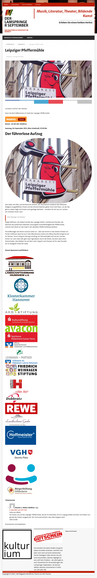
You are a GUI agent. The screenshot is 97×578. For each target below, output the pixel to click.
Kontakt (37, 4)
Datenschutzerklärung (21, 572)
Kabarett (9, 57)
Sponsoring (15, 4)
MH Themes (47, 574)
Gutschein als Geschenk (46, 544)
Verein (6, 4)
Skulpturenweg (27, 4)
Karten (29, 38)
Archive (4, 572)
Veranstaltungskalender (13, 38)
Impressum (10, 572)
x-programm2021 (18, 57)
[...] (48, 570)
